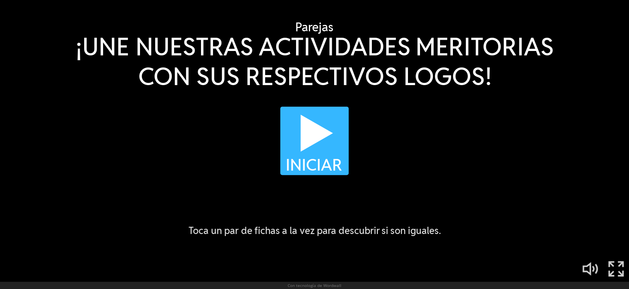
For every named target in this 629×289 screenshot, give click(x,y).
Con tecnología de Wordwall (314, 285)
